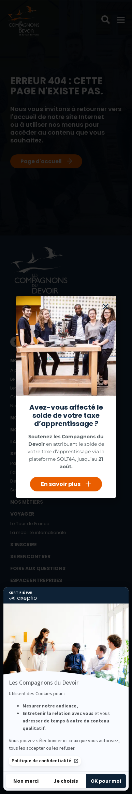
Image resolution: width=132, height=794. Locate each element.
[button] (105, 306)
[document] (66, 397)
